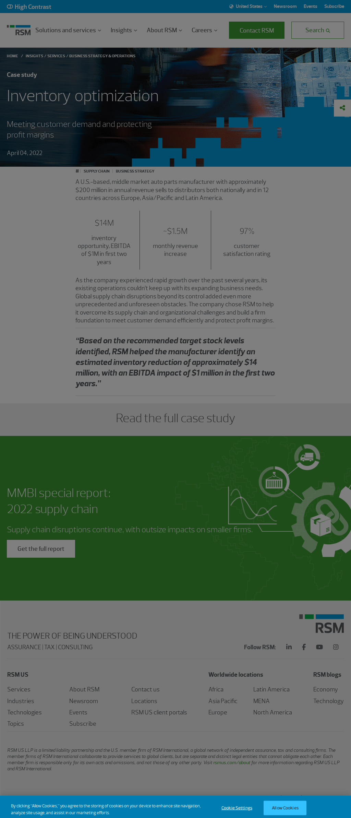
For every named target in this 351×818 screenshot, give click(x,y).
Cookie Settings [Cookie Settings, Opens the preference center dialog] (236, 811)
